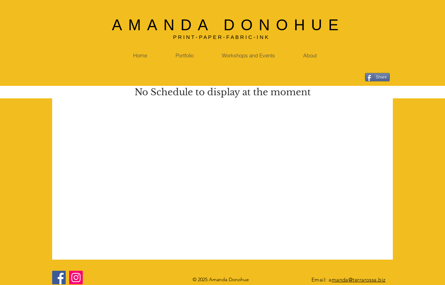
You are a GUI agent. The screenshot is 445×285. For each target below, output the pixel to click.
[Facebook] (59, 277)
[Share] (377, 77)
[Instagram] (76, 277)
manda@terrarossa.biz (359, 279)
